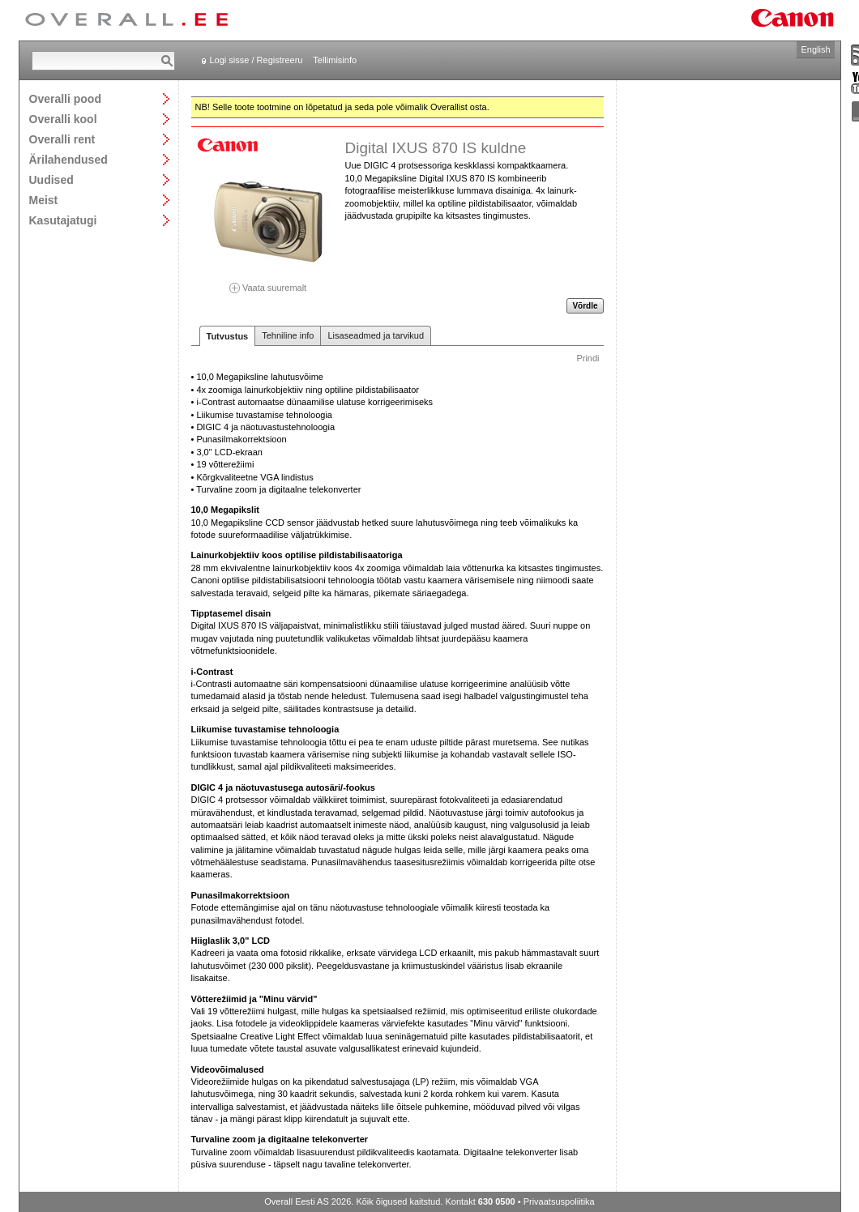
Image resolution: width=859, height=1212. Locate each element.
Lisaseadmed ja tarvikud (375, 335)
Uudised (51, 179)
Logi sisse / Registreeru (256, 60)
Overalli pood (65, 98)
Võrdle (584, 305)
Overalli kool (63, 119)
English (815, 49)
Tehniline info (288, 335)
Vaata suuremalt (268, 282)
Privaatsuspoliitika (559, 1201)
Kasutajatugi (63, 220)
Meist (43, 200)
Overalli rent (62, 139)
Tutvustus (228, 336)
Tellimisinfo (335, 60)
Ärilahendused (68, 159)
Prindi (587, 358)
